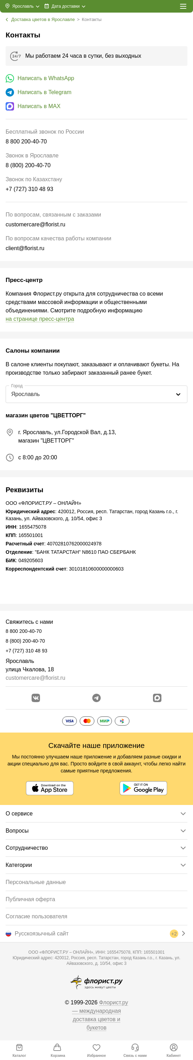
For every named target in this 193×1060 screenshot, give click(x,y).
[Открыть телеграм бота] (96, 698)
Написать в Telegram (44, 92)
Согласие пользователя (36, 916)
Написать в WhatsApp (46, 78)
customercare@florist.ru (35, 678)
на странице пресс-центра (40, 319)
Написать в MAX (39, 106)
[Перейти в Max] (157, 698)
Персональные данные (36, 882)
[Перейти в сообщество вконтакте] (36, 698)
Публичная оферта (30, 899)
